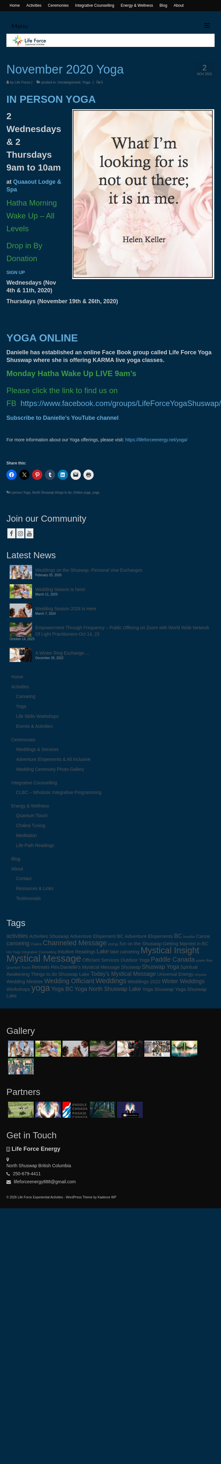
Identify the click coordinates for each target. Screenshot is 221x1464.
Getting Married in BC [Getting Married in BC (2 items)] (185, 943)
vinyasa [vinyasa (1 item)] (200, 974)
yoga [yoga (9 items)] (40, 988)
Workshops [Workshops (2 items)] (18, 989)
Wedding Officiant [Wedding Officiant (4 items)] (69, 980)
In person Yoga (19, 492)
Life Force (22, 82)
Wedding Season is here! (60, 589)
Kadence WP (107, 1197)
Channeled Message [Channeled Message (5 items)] (75, 943)
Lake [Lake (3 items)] (103, 951)
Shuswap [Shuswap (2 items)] (130, 967)
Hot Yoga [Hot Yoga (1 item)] (13, 952)
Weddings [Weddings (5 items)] (111, 981)
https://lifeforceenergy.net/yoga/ (156, 439)
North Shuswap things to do (52, 492)
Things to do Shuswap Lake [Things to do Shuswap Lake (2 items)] (60, 974)
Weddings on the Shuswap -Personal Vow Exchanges (88, 570)
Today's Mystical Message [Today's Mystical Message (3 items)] (123, 974)
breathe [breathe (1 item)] (189, 937)
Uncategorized (68, 82)
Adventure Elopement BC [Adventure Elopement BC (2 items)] (97, 936)
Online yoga (81, 492)
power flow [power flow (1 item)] (204, 960)
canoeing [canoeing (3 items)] (17, 943)
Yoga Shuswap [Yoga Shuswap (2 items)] (158, 989)
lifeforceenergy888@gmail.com (41, 1181)
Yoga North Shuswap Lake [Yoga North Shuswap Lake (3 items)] (107, 989)
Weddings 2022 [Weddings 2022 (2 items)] (144, 981)
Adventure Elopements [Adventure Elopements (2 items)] (149, 936)
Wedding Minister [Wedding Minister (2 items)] (24, 981)
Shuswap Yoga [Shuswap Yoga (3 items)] (160, 967)
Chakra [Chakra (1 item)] (35, 944)
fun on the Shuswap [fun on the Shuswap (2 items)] (141, 943)
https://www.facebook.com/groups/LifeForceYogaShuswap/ (121, 403)
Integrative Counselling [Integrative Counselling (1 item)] (38, 952)
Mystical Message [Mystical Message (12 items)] (43, 958)
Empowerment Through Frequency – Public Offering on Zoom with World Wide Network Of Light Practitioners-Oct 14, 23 (122, 631)
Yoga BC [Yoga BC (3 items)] (62, 989)
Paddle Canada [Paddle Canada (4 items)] (173, 959)
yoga (95, 492)
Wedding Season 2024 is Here (65, 608)
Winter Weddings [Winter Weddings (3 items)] (183, 981)
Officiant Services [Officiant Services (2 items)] (100, 960)
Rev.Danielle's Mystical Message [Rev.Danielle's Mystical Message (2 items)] (85, 967)
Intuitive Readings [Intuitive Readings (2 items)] (76, 951)
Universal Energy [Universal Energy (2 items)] (175, 974)
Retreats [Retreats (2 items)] (41, 967)
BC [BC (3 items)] (178, 936)
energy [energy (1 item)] (113, 944)
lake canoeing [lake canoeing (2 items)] (124, 951)
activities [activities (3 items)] (17, 936)
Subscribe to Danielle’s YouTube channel (62, 418)
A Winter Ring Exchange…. (62, 653)
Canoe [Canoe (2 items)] (203, 936)
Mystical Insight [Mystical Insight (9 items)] (169, 950)
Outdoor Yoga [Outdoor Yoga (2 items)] (135, 960)
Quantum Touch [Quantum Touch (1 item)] (18, 967)
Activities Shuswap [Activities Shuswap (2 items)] (49, 936)
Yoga (86, 82)
